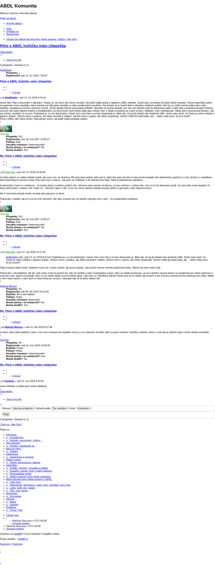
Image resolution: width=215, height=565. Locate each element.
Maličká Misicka (8, 286)
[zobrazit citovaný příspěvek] (24, 257)
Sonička (4, 340)
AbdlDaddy (6, 70)
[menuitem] (9, 29)
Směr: (80, 408)
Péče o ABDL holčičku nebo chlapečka (33, 46)
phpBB (17, 534)
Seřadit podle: (52, 408)
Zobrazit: (18, 408)
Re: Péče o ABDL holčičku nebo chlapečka (28, 155)
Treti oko (4, 134)
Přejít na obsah (8, 18)
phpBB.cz (23, 539)
